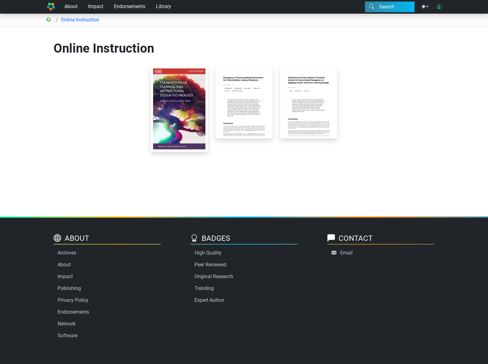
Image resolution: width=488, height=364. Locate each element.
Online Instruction (80, 20)
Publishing (69, 288)
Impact (95, 6)
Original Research (214, 276)
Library (163, 6)
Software (67, 335)
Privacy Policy (73, 300)
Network (67, 324)
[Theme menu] (425, 7)
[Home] (50, 7)
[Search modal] (390, 7)
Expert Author (209, 300)
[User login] (439, 7)
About (70, 6)
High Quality (208, 253)
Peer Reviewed (210, 265)
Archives (67, 253)
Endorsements (129, 6)
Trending (204, 288)
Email (346, 253)
